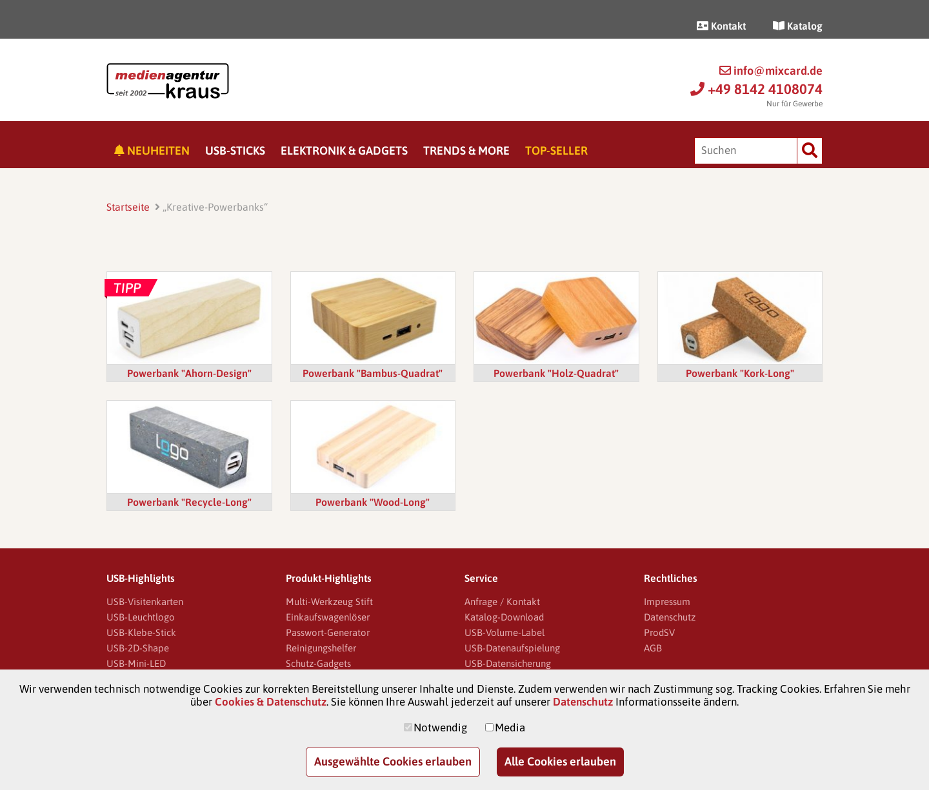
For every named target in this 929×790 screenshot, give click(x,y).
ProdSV (659, 632)
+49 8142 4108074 (756, 89)
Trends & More (466, 150)
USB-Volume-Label (504, 632)
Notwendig (440, 727)
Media (510, 727)
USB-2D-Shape (137, 647)
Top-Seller (556, 150)
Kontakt (721, 26)
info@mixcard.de (771, 70)
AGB (653, 647)
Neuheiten (152, 150)
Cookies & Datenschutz (270, 701)
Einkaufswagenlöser (328, 617)
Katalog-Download (504, 617)
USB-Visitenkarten (144, 601)
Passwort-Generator (328, 632)
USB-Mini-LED (136, 663)
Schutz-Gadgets (318, 663)
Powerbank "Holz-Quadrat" (556, 373)
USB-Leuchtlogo (140, 617)
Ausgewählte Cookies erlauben (393, 761)
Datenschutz (669, 617)
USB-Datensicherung (507, 663)
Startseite (128, 207)
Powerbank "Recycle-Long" (189, 502)
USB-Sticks (235, 150)
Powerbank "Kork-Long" (740, 373)
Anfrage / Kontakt (502, 601)
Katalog (798, 26)
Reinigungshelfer (321, 647)
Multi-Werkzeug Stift (329, 601)
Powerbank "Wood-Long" (372, 502)
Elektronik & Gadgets (344, 150)
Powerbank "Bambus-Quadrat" (373, 373)
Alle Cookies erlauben (560, 761)
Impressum (667, 601)
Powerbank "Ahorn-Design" (189, 373)
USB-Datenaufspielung (512, 647)
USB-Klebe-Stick (141, 632)
